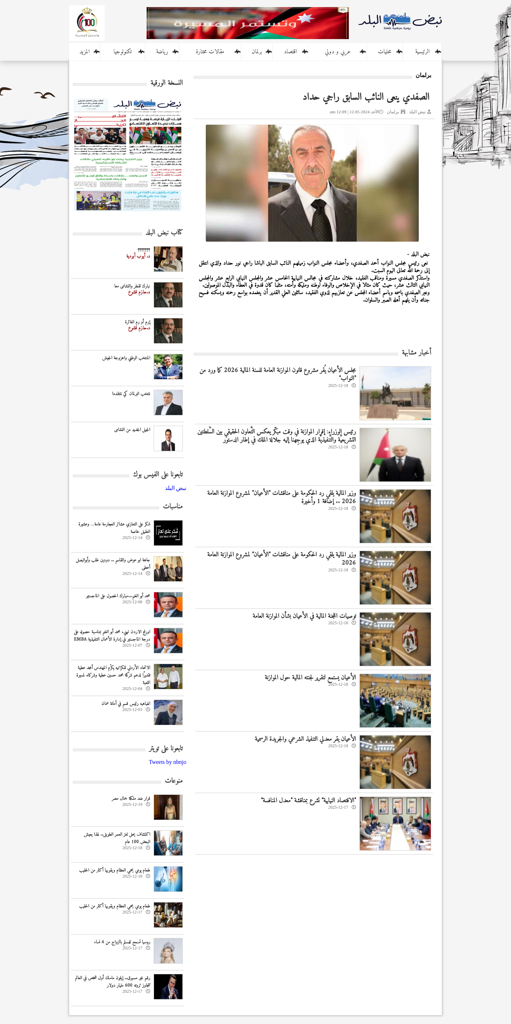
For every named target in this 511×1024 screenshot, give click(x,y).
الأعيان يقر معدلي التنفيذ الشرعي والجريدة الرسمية (305, 739)
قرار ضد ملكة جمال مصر (131, 798)
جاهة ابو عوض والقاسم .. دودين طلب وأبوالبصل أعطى (113, 564)
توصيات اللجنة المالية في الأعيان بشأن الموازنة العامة (304, 616)
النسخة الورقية (166, 83)
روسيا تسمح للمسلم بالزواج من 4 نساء (122, 942)
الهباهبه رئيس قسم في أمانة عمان (125, 704)
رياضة (162, 52)
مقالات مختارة (210, 52)
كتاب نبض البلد (164, 233)
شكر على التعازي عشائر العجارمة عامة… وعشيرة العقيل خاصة (114, 528)
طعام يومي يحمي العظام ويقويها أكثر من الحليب (114, 870)
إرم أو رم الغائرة (137, 322)
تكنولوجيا (123, 52)
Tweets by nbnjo (167, 762)
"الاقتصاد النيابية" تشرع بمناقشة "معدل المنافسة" (308, 800)
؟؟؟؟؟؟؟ (144, 250)
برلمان (257, 52)
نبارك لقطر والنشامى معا (132, 286)
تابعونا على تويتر (166, 749)
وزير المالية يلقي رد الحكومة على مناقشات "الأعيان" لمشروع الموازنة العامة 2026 (281, 558)
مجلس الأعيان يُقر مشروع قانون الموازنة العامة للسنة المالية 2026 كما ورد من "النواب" (277, 374)
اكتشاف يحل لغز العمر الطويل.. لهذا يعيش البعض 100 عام (117, 838)
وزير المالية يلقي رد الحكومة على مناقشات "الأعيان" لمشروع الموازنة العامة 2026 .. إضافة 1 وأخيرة (281, 497)
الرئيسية (422, 52)
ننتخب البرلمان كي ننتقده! (131, 394)
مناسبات (173, 507)
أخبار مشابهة (416, 353)
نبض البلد (417, 111)
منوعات (174, 781)
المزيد (84, 52)
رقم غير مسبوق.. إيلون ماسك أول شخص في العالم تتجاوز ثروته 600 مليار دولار (112, 982)
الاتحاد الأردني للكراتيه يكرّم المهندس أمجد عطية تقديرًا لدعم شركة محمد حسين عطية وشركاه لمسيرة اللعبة (113, 675)
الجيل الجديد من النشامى (132, 430)
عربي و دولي (338, 52)
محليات (384, 52)
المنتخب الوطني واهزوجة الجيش (126, 358)
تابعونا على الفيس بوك (158, 475)
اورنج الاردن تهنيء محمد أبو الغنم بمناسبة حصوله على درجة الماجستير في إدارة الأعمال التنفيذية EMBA (112, 635)
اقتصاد (290, 52)
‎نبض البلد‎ (175, 488)
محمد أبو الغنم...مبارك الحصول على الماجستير (118, 596)
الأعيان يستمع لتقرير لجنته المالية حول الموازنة (310, 677)
